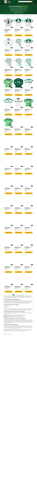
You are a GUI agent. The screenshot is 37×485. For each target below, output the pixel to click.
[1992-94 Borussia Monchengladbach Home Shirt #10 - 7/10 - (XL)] (18, 122)
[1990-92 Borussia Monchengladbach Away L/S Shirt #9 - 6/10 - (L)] (18, 82)
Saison (13, 15)
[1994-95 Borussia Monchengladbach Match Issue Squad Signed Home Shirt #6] (18, 62)
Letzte (22, 294)
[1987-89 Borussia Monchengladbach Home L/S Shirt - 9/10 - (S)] (28, 42)
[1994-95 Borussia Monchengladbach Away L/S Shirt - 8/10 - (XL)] (8, 82)
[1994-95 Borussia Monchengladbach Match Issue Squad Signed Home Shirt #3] (8, 62)
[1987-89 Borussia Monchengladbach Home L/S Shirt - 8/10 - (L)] (18, 22)
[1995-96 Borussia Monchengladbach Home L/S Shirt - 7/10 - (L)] (18, 240)
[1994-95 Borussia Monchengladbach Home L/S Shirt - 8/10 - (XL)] (28, 62)
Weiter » (20, 294)
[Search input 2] (25, 1)
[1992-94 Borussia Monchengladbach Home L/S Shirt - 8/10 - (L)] (8, 42)
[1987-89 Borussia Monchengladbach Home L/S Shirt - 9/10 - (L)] (28, 22)
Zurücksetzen (18, 15)
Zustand (8, 15)
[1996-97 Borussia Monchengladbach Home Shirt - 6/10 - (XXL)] (8, 279)
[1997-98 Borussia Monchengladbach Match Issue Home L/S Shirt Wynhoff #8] (8, 22)
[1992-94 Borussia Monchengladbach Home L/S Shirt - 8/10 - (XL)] (28, 122)
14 (17, 294)
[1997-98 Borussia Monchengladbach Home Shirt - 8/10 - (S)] (28, 259)
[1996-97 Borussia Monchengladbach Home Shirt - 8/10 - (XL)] (28, 240)
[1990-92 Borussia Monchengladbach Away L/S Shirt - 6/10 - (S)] (28, 161)
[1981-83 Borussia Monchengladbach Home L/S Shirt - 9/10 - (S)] (28, 82)
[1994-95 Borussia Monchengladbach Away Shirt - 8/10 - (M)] (8, 122)
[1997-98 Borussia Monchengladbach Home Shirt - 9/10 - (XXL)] (8, 181)
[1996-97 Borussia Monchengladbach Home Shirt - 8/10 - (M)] (28, 220)
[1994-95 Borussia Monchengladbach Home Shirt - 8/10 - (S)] (28, 141)
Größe (10, 15)
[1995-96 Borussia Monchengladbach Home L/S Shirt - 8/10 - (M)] (18, 102)
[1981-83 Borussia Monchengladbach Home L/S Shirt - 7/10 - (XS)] (18, 181)
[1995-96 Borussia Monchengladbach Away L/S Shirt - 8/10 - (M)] (18, 220)
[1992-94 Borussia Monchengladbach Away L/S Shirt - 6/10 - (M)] (28, 181)
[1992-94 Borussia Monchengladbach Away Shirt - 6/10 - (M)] (8, 200)
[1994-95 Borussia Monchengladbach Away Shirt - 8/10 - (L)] (28, 102)
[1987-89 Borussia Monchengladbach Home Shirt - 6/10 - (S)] (8, 141)
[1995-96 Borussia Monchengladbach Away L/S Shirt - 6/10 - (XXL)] (18, 279)
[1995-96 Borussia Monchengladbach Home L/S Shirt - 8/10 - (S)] (8, 220)
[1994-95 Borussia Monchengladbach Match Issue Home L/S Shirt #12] (18, 42)
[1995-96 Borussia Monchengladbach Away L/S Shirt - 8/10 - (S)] (8, 259)
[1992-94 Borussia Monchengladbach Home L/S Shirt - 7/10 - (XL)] (18, 259)
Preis (4, 15)
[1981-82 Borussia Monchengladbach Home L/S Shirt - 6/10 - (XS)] (18, 141)
